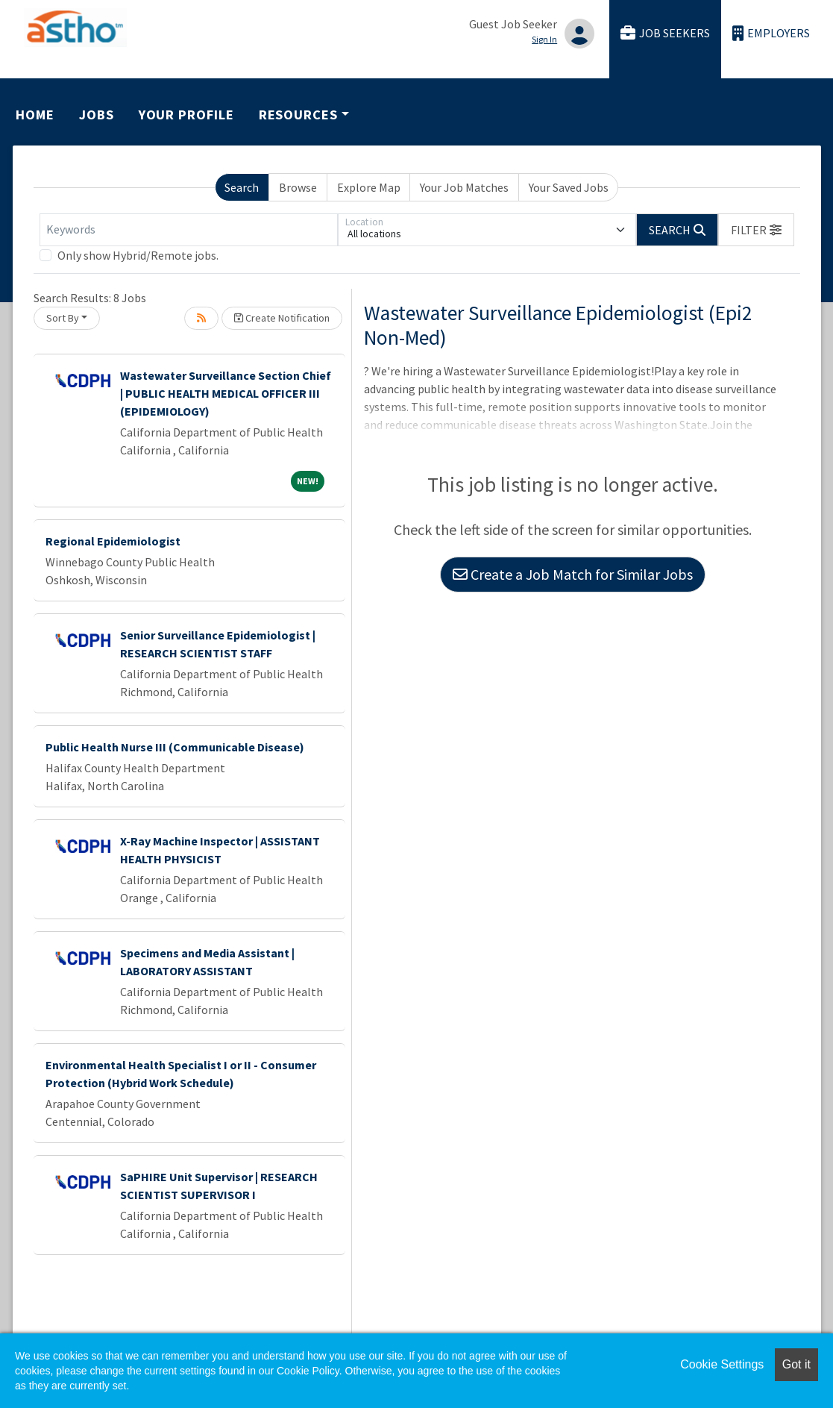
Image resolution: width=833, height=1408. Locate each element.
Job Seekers (665, 33)
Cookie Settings (722, 1364)
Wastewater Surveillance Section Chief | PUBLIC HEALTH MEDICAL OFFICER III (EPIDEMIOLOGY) (225, 393)
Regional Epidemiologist (112, 541)
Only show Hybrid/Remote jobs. (138, 255)
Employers (771, 33)
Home (35, 114)
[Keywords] (189, 229)
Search (241, 187)
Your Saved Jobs (569, 187)
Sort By (62, 318)
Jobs (96, 114)
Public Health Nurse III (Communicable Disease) (174, 746)
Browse (298, 187)
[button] (756, 229)
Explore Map (368, 187)
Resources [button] (298, 114)
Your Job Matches (464, 187)
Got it (796, 1364)
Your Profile (186, 114)
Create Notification (282, 318)
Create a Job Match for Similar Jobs (573, 574)
